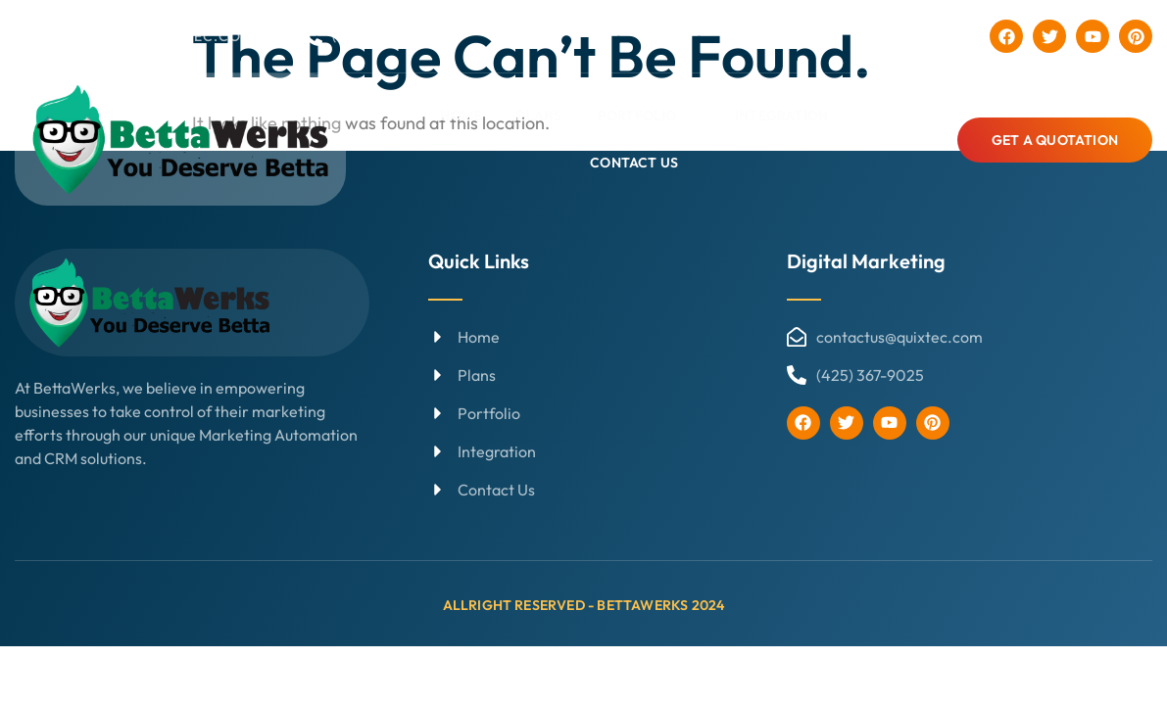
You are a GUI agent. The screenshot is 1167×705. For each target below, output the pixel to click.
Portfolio (646, 115)
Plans (539, 115)
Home (461, 115)
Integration (781, 115)
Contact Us (635, 161)
